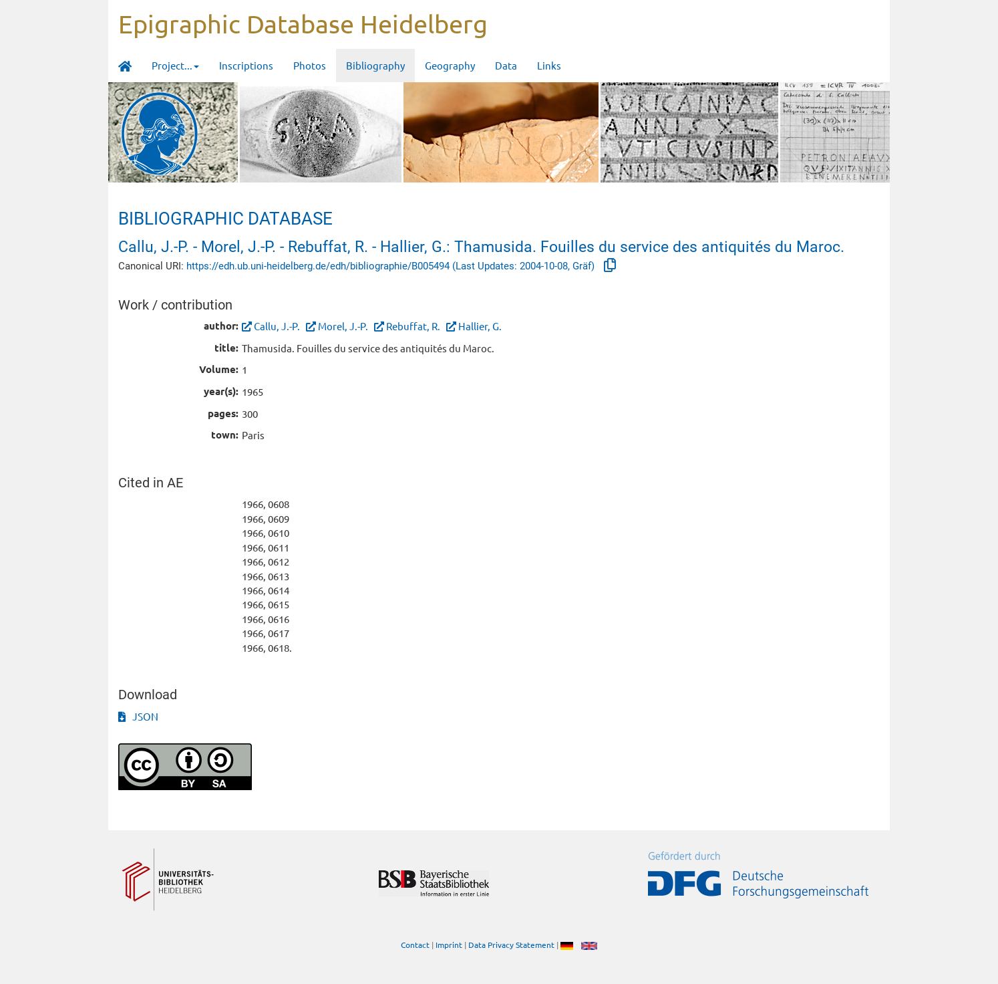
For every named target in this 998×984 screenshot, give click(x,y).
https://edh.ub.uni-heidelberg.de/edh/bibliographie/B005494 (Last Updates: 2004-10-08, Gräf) (391, 266)
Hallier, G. (480, 326)
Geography (450, 65)
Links (549, 65)
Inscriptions (246, 65)
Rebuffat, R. (413, 326)
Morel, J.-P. (343, 326)
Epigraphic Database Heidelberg (303, 23)
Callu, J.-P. (277, 326)
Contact (415, 944)
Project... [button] (175, 65)
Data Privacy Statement (511, 944)
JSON (138, 716)
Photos (309, 65)
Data (506, 65)
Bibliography (375, 65)
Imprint (449, 944)
